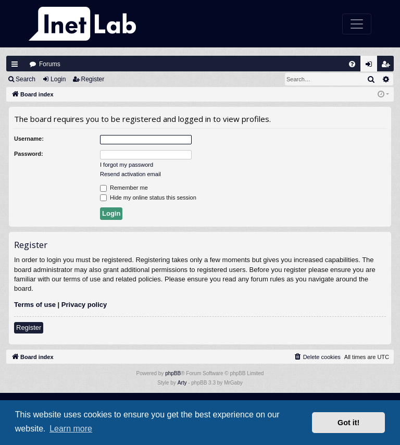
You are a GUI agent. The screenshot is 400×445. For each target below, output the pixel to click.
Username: (29, 138)
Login (58, 79)
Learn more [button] (70, 428)
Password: (28, 154)
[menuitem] (352, 64)
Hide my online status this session (148, 198)
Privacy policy (84, 304)
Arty (182, 383)
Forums (49, 64)
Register (93, 79)
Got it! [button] (348, 422)
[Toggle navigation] (356, 24)
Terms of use (35, 304)
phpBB (173, 373)
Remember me (124, 188)
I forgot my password (126, 165)
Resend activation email (130, 174)
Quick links (14, 64)
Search (25, 79)
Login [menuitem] (371, 66)
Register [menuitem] (388, 66)
